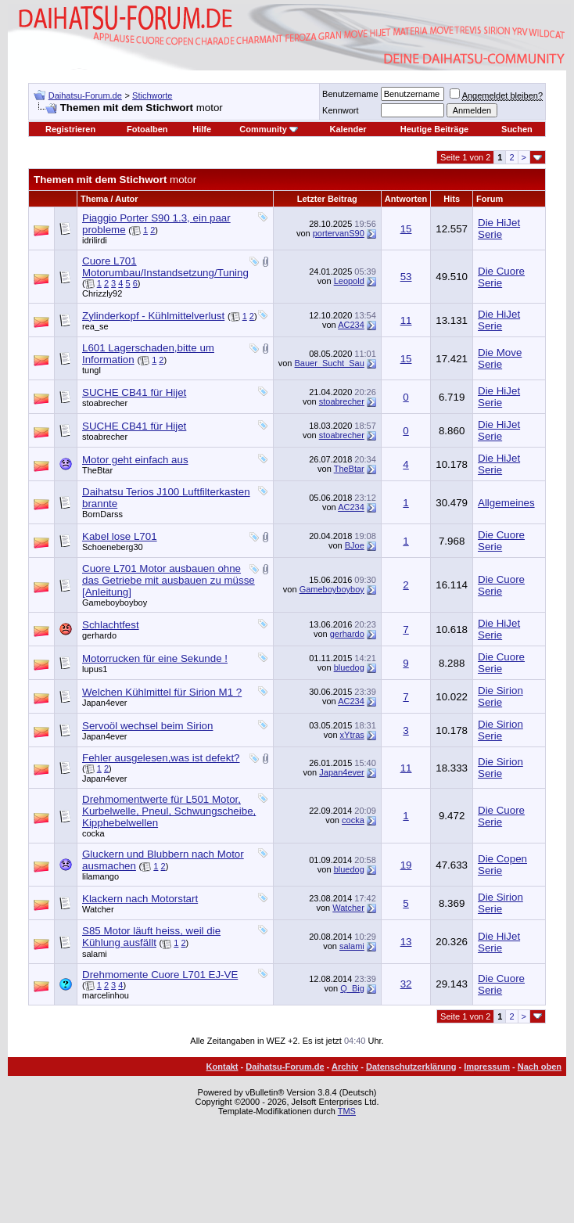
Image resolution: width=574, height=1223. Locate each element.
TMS (347, 1111)
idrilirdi (94, 240)
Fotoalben (147, 129)
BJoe (354, 545)
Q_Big (352, 988)
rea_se (95, 326)
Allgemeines (506, 503)
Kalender (348, 129)
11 (406, 320)
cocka (93, 833)
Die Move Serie (500, 358)
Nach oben (539, 1066)
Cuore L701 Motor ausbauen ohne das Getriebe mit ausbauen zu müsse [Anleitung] (168, 580)
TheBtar (97, 470)
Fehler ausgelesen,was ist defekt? (161, 758)
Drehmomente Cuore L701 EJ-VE (160, 974)
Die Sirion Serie (500, 696)
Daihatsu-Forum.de (85, 95)
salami (94, 954)
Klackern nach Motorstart (140, 899)
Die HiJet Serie (499, 228)
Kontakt (222, 1066)
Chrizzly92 (102, 293)
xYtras (352, 734)
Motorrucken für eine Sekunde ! (155, 658)
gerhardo (99, 635)
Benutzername (350, 94)
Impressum (487, 1066)
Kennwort (340, 110)
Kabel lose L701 (119, 536)
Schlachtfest (110, 625)
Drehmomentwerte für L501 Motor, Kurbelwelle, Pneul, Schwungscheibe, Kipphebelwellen (169, 811)
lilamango (100, 876)
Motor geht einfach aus (135, 460)
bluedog (349, 667)
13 (406, 942)
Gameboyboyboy (114, 602)
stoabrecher (104, 403)
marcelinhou (105, 995)
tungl (91, 370)
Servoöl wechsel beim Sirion (147, 726)
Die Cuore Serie (501, 277)
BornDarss (102, 514)
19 (406, 865)
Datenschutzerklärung (411, 1066)
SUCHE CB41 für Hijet (134, 392)
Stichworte (152, 95)
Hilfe (201, 129)
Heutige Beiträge (434, 129)
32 (406, 984)
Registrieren (70, 129)
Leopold (349, 281)
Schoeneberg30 (112, 547)
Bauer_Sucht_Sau (329, 363)
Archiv (345, 1066)
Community (268, 129)
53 (406, 276)
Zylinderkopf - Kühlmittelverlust (153, 316)
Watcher (98, 909)
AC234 (351, 324)
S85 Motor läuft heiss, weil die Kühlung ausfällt (151, 936)
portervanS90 (338, 233)
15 (406, 229)
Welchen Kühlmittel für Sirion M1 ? (162, 692)
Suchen (517, 129)
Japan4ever (104, 702)
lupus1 (94, 669)
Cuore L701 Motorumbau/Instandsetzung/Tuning (165, 267)
